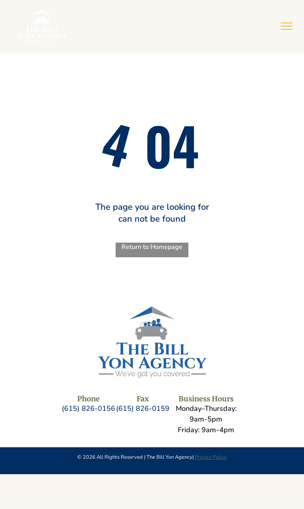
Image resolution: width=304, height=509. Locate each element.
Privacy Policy (211, 457)
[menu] (286, 26)
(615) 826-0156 (88, 408)
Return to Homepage (152, 247)
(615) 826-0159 (142, 408)
